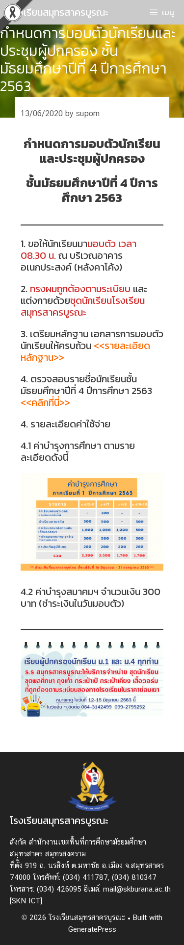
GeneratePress (92, 929)
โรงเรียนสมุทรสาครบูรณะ (59, 12)
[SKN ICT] (26, 900)
